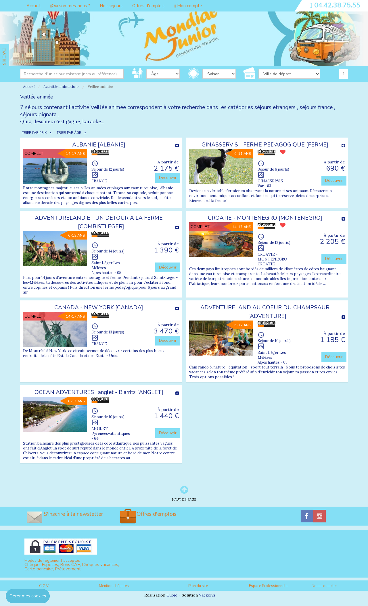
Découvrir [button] (168, 177)
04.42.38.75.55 (337, 5)
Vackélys (207, 595)
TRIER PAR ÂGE (69, 133)
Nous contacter (324, 585)
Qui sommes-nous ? (70, 6)
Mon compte (188, 6)
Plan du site (198, 585)
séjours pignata (38, 114)
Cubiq (171, 595)
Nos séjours (111, 6)
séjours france (316, 107)
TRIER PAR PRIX (34, 133)
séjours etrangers (275, 107)
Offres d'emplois (148, 6)
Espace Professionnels (268, 585)
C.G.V (44, 585)
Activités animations (61, 86)
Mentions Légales (114, 585)
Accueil (33, 6)
